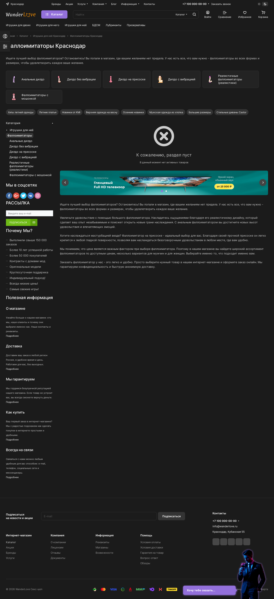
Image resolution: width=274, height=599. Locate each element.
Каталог (11, 542)
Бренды (11, 552)
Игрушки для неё (21, 130)
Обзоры (145, 563)
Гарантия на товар (152, 552)
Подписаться (171, 516)
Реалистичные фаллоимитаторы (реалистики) (21, 166)
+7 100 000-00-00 (194, 4)
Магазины (102, 547)
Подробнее (12, 336)
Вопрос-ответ (149, 558)
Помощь (146, 535)
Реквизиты (102, 542)
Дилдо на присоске (22, 151)
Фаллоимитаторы (19, 135)
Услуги (10, 558)
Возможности (104, 552)
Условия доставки (151, 547)
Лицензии (57, 547)
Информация (105, 535)
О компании (58, 542)
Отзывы (55, 552)
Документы (58, 558)
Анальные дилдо (20, 141)
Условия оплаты (150, 542)
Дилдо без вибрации (23, 146)
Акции (10, 547)
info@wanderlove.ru (224, 526)
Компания (57, 535)
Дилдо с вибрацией (23, 157)
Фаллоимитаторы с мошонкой (30, 175)
